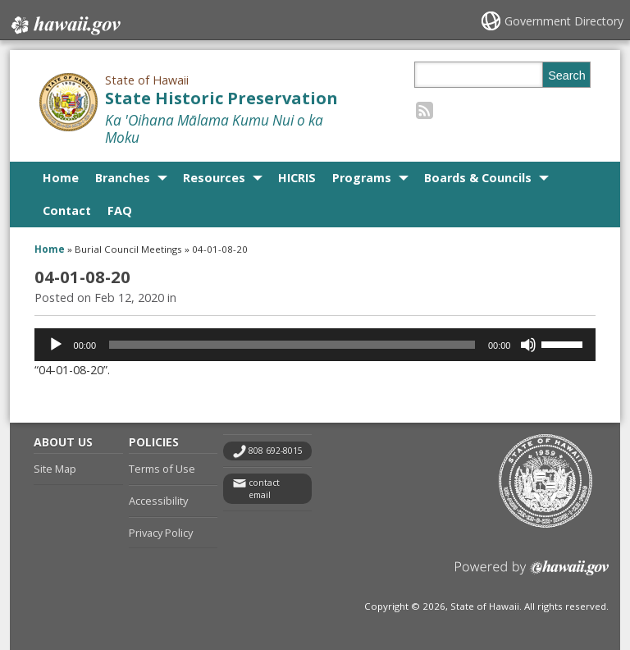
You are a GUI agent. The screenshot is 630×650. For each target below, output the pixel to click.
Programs (361, 177)
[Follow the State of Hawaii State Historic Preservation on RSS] (424, 109)
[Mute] (528, 344)
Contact (67, 210)
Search (567, 75)
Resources (214, 177)
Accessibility (158, 500)
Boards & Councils (478, 177)
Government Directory (563, 21)
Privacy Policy (161, 532)
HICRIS (297, 177)
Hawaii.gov (64, 22)
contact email (264, 489)
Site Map (55, 468)
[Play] (56, 344)
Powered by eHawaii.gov (532, 574)
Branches (122, 177)
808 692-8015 (276, 450)
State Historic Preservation (221, 98)
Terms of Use (162, 468)
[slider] (292, 345)
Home (61, 177)
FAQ (119, 210)
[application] (315, 344)
